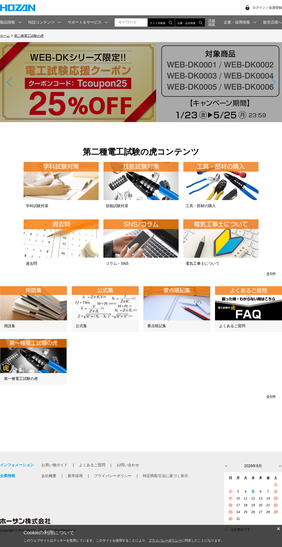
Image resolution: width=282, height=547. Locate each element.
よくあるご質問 (232, 326)
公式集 (81, 326)
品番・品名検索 (190, 22)
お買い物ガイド (54, 465)
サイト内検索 (161, 22)
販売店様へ (272, 22)
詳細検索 (211, 22)
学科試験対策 (37, 206)
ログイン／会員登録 (267, 7)
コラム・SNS (117, 263)
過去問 (31, 263)
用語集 (9, 326)
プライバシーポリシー (113, 476)
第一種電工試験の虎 (21, 379)
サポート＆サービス (85, 22)
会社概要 (48, 476)
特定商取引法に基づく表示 (165, 476)
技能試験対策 (117, 206)
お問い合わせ (128, 465)
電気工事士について (202, 263)
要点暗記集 (156, 326)
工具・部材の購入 (201, 206)
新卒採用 (75, 476)
